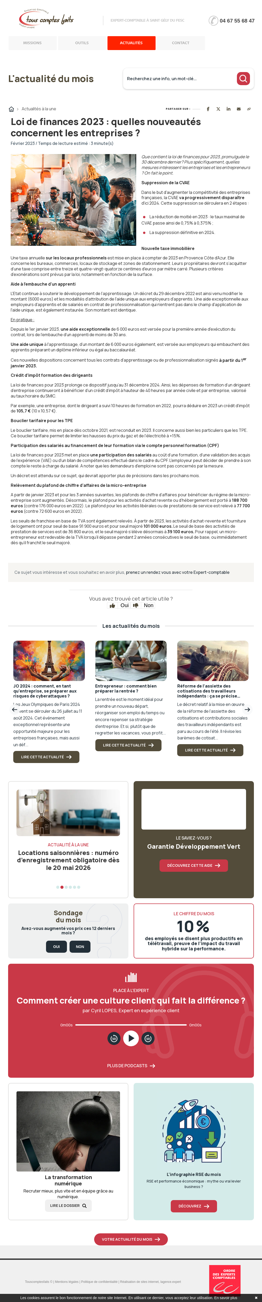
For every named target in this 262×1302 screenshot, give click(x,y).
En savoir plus (225, 1298)
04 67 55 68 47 (237, 21)
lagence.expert (170, 1282)
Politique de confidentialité (99, 1282)
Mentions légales (66, 1282)
